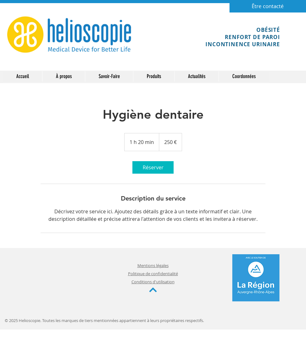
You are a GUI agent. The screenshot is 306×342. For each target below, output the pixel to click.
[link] (153, 167)
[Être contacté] (268, 6)
